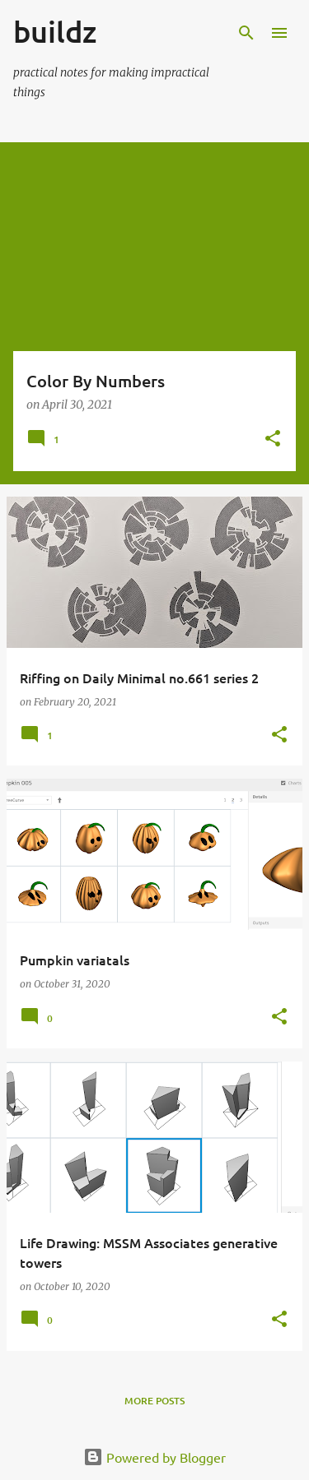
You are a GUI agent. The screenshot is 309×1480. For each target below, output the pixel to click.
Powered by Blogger (154, 1457)
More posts (154, 1401)
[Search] (246, 33)
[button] (273, 439)
